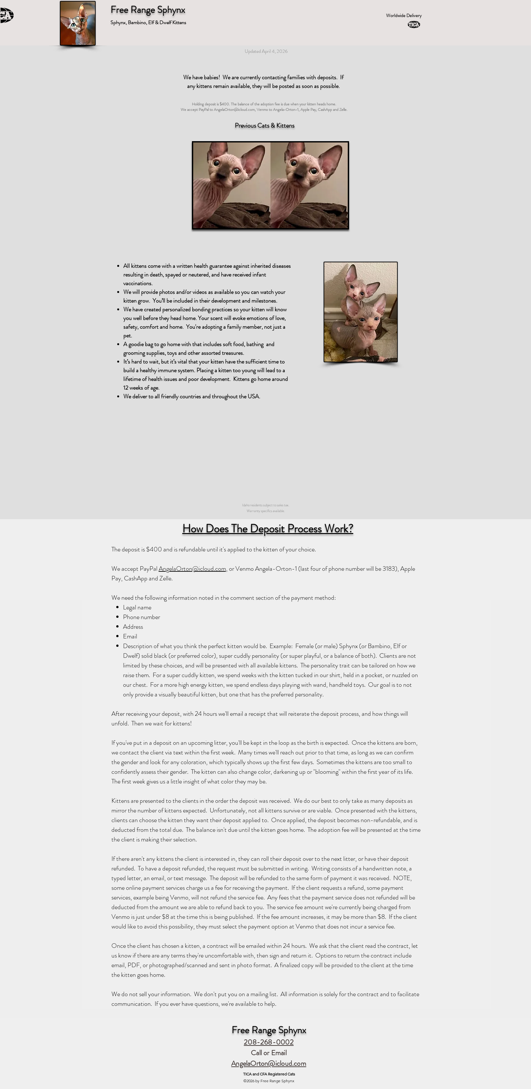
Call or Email (269, 1053)
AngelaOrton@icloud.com (234, 109)
